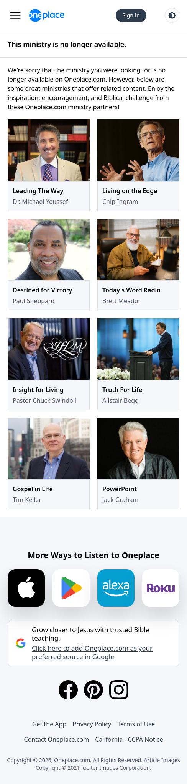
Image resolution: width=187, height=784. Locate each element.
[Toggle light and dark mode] (172, 15)
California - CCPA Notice (129, 739)
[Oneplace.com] (46, 15)
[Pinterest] (93, 689)
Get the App (49, 724)
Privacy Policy (91, 724)
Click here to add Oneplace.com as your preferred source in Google (92, 652)
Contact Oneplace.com (56, 739)
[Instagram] (118, 689)
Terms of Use (136, 724)
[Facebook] (68, 689)
